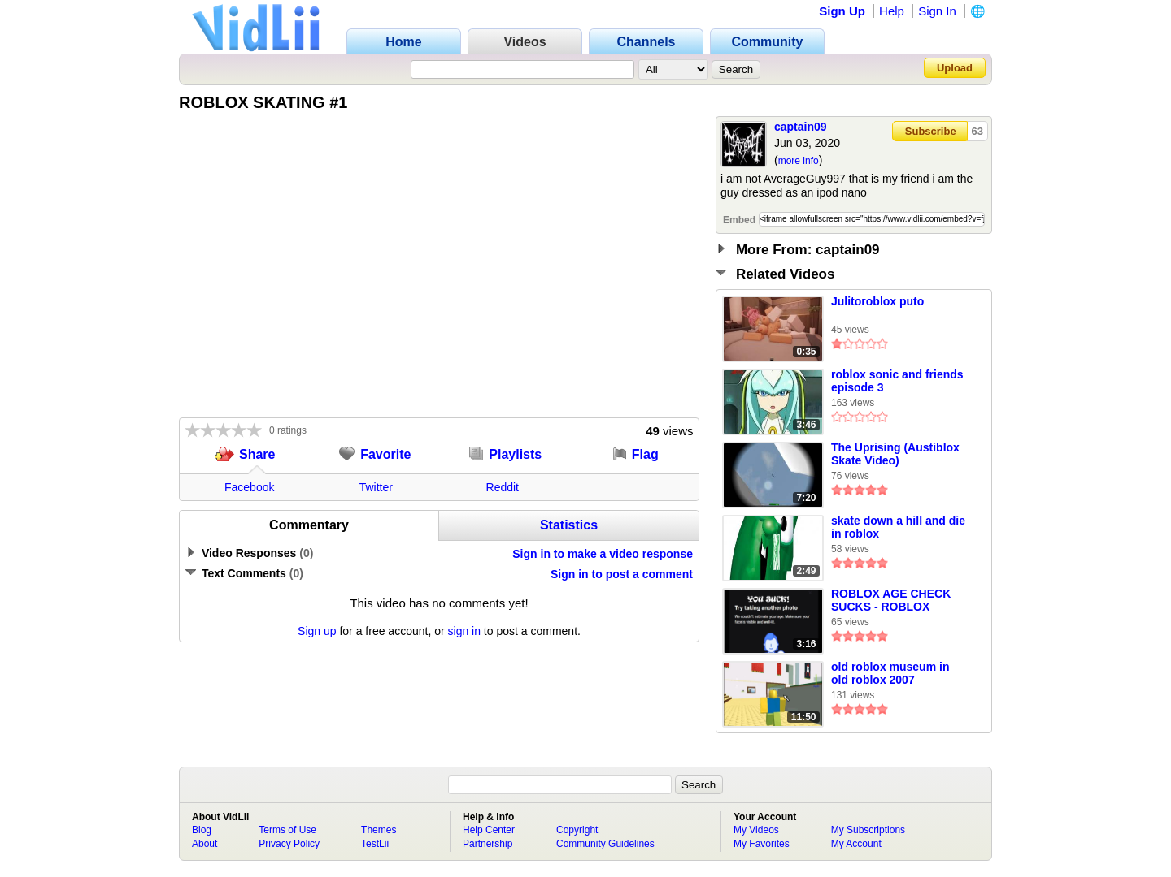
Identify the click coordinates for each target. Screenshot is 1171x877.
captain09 (800, 126)
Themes (378, 830)
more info (798, 160)
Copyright (577, 830)
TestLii (375, 843)
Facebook (249, 487)
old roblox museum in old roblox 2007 (890, 673)
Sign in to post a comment (622, 574)
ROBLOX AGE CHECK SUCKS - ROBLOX (891, 600)
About (204, 843)
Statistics (569, 525)
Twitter (376, 487)
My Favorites (762, 843)
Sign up (317, 630)
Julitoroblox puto (877, 301)
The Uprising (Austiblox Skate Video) (895, 454)
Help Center (489, 830)
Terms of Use (287, 830)
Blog (201, 830)
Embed (739, 220)
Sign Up (842, 11)
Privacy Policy (289, 843)
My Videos (756, 830)
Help (891, 11)
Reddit (502, 487)
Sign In (937, 11)
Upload (955, 68)
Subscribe (930, 131)
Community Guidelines (605, 843)
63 (977, 131)
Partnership (487, 843)
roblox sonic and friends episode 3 (897, 381)
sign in (464, 630)
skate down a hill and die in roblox (898, 527)
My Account (856, 843)
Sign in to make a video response (602, 553)
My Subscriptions (868, 830)
